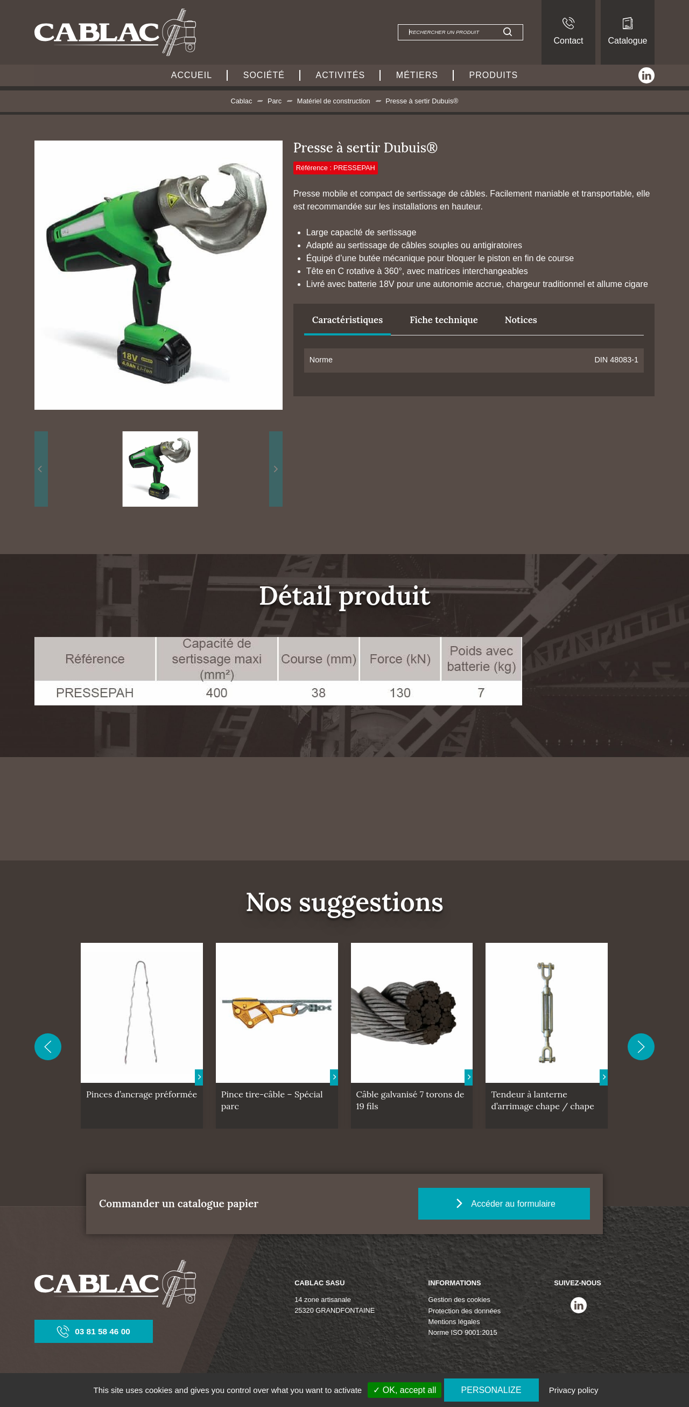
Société (264, 75)
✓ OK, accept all (404, 1390)
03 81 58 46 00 (93, 1331)
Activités (340, 75)
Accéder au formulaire (517, 1202)
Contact (568, 31)
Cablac (241, 101)
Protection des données (464, 1311)
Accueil (191, 75)
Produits (493, 75)
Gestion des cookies (459, 1300)
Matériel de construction (333, 101)
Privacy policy (574, 1390)
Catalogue (628, 31)
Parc (275, 101)
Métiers (417, 75)
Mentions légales (454, 1322)
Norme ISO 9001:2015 (462, 1332)
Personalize (491, 1390)
